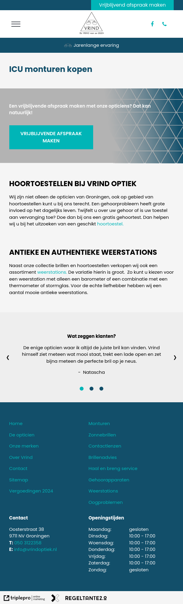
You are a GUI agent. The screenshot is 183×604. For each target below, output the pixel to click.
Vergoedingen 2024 (31, 491)
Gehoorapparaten (109, 480)
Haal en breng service (113, 468)
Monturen (99, 423)
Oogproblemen (106, 502)
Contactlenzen (105, 446)
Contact (18, 468)
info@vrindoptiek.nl (35, 549)
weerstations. (52, 272)
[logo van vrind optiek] (92, 32)
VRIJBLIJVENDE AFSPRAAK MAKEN (51, 137)
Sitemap (18, 480)
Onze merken (24, 446)
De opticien (22, 435)
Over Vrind (21, 457)
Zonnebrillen (102, 435)
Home (16, 423)
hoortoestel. (110, 224)
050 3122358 (28, 543)
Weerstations (103, 491)
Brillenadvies (103, 457)
